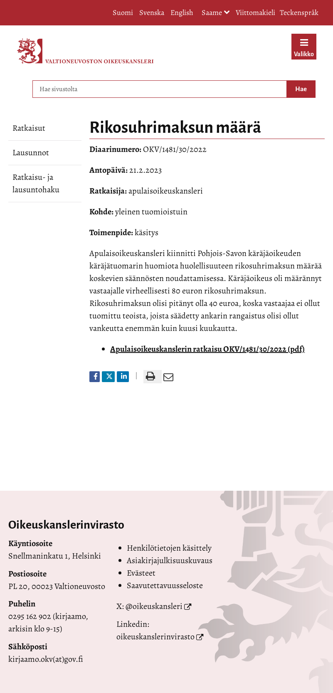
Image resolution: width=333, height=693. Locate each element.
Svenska (151, 12)
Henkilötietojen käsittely (169, 548)
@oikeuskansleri (154, 606)
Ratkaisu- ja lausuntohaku (35, 183)
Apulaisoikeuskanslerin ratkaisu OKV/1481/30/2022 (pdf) (207, 349)
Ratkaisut (28, 128)
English (181, 12)
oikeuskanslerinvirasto (155, 636)
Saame (216, 13)
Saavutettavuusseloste (165, 585)
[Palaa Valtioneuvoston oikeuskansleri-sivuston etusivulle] (85, 51)
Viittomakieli (255, 12)
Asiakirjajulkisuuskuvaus (169, 560)
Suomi (123, 12)
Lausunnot (30, 152)
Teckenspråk (299, 12)
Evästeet (141, 573)
